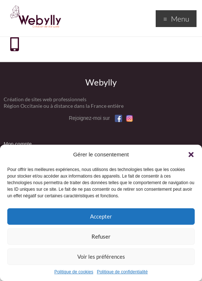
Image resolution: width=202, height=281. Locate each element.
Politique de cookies (73, 271)
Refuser (101, 236)
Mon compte (18, 144)
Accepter (101, 216)
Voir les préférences (101, 256)
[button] (191, 154)
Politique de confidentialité (122, 271)
